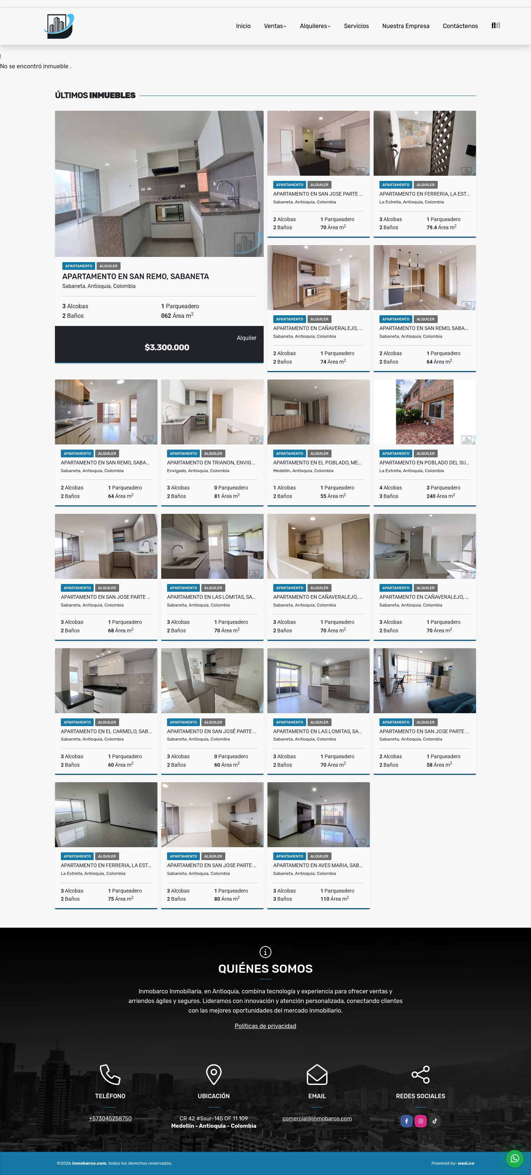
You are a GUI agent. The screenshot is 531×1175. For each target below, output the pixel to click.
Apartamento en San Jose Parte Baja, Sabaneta (318, 194)
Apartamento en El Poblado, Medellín (318, 462)
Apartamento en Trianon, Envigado (212, 462)
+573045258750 (110, 1118)
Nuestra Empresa (406, 26)
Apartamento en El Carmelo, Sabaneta (106, 731)
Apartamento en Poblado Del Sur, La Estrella (424, 462)
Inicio (243, 26)
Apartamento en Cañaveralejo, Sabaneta (318, 328)
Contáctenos (460, 26)
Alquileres (313, 26)
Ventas (273, 26)
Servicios (356, 26)
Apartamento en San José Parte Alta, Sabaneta (212, 731)
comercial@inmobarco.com (317, 1118)
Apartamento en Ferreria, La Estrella (424, 194)
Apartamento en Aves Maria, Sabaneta (318, 865)
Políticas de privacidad (265, 1026)
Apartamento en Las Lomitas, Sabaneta (212, 597)
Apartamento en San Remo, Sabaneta (135, 276)
